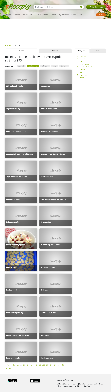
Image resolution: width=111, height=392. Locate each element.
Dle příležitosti (81, 56)
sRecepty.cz (8, 45)
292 (36, 365)
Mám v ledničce (41, 14)
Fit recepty (27, 14)
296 (51, 365)
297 (55, 365)
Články (53, 14)
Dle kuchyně (81, 59)
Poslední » (9, 369)
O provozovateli (91, 384)
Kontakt (82, 384)
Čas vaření (64, 66)
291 (32, 365)
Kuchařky (55, 51)
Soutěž (81, 14)
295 (47, 365)
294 (43, 365)
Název (54, 66)
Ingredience (64, 14)
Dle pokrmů (81, 69)
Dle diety (80, 61)
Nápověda (86, 386)
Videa (73, 14)
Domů (8, 14)
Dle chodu (80, 78)
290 (28, 365)
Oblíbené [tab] (98, 51)
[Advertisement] (55, 30)
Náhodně (21, 66)
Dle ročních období (83, 64)
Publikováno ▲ (32, 66)
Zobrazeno (45, 66)
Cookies (77, 386)
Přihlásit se (101, 15)
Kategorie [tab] (81, 51)
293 (40, 365)
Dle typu (79, 72)
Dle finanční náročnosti (84, 67)
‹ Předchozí (15, 365)
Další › (63, 365)
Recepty (17, 14)
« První (8, 365)
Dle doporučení (82, 75)
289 (24, 365)
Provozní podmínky (71, 384)
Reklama (60, 384)
